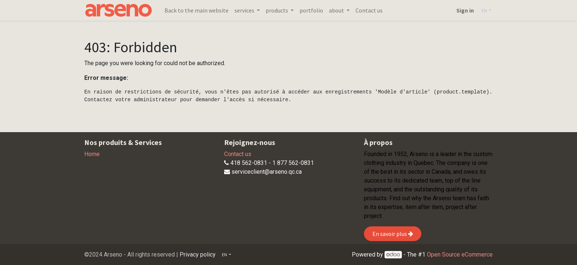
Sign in (465, 10)
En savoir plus (392, 233)
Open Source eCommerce (460, 254)
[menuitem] (196, 10)
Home (92, 154)
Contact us (237, 154)
